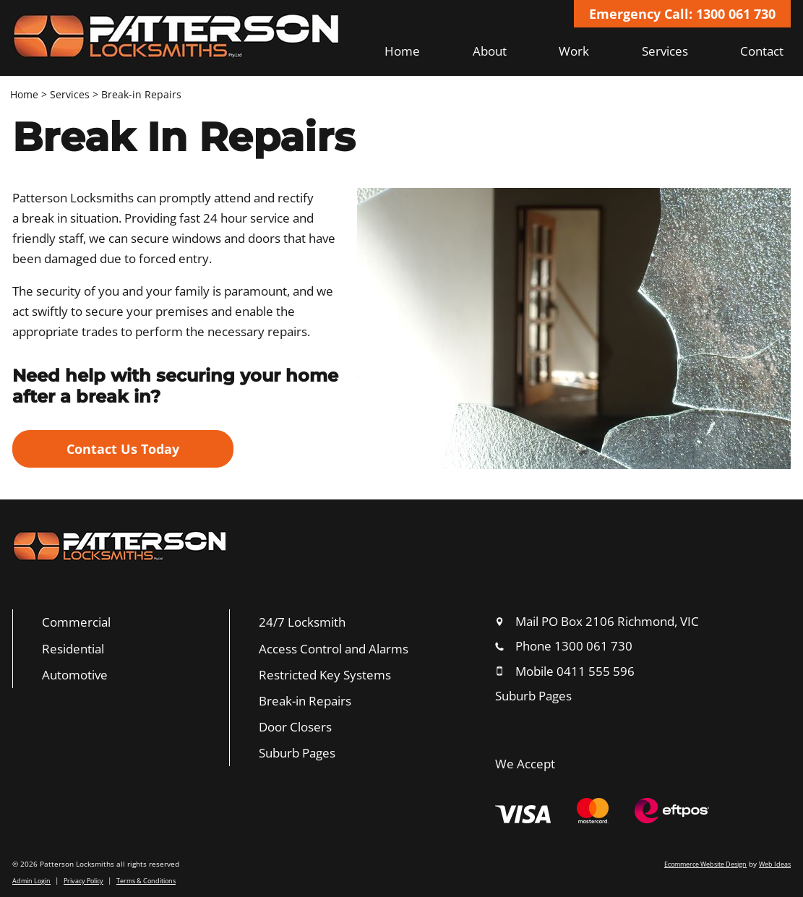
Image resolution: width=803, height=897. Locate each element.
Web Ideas (775, 864)
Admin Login (31, 880)
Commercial (76, 622)
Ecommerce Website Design (705, 864)
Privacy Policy (83, 880)
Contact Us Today (122, 449)
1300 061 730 (593, 646)
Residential (73, 648)
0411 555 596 (596, 671)
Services (665, 51)
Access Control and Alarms (333, 648)
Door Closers (295, 726)
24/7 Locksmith (302, 622)
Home (402, 51)
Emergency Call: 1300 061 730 (682, 13)
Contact (761, 51)
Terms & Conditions (146, 880)
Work (574, 51)
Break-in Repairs (141, 94)
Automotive (75, 674)
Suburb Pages (297, 752)
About (490, 51)
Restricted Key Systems (325, 674)
